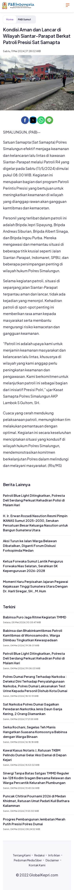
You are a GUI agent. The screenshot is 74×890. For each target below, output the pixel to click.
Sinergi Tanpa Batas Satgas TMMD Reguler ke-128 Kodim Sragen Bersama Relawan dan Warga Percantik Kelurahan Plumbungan (37, 778)
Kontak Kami (37, 865)
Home (9, 19)
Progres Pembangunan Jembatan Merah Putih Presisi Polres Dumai (34, 821)
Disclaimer (52, 860)
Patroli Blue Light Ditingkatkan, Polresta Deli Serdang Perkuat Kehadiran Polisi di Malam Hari (34, 500)
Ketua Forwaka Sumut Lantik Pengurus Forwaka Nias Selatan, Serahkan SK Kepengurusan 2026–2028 (33, 566)
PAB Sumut (24, 19)
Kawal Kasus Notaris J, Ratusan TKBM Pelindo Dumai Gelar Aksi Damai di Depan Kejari (35, 755)
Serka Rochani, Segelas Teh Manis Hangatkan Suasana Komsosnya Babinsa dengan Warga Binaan (35, 732)
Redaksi (39, 855)
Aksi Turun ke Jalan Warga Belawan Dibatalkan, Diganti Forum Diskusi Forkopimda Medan (30, 545)
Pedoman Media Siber (28, 860)
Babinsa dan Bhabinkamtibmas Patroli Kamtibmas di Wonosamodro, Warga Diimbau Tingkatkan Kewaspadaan (32, 635)
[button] (25, 120)
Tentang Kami (22, 855)
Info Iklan (54, 855)
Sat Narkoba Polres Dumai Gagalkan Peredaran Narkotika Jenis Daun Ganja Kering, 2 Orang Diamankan (32, 709)
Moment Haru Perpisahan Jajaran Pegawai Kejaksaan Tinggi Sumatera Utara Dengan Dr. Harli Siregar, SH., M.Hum (35, 586)
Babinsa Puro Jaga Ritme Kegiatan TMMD (34, 617)
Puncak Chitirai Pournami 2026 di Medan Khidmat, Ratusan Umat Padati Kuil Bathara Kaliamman (36, 801)
